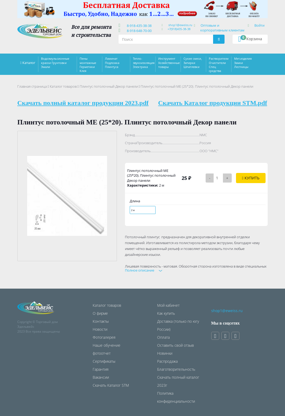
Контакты (101, 321)
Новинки (164, 353)
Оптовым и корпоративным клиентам (222, 28)
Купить (250, 177)
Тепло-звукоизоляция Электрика (143, 62)
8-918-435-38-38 (138, 25)
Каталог (28, 62)
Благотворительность (176, 369)
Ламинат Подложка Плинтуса (112, 62)
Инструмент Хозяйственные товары (169, 62)
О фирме (100, 313)
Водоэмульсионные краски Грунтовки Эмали (55, 62)
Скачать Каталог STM (111, 385)
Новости (100, 329)
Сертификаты (104, 361)
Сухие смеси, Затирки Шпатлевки (193, 62)
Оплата (163, 337)
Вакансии (101, 377)
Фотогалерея (104, 337)
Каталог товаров (63, 86)
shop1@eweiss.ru (180, 25)
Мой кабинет (168, 305)
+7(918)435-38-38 (179, 29)
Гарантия (100, 369)
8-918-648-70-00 (138, 30)
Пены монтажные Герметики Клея (88, 64)
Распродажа (167, 361)
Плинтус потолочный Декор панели (109, 86)
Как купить (166, 313)
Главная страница (32, 86)
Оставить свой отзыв (175, 345)
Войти (259, 25)
